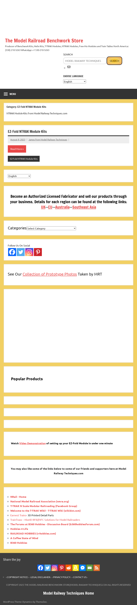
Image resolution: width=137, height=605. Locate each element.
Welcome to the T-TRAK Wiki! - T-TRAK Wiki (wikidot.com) (45, 510)
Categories (17, 228)
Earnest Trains (18, 515)
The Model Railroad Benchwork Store (44, 40)
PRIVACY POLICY (61, 577)
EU (50, 207)
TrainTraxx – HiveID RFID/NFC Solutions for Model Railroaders (45, 519)
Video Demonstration (32, 443)
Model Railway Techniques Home (68, 593)
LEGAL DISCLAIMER (40, 577)
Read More (16, 148)
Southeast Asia (84, 207)
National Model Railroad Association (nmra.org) (39, 501)
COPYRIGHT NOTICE (17, 577)
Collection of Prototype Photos (50, 274)
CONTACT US (79, 577)
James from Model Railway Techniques (47, 139)
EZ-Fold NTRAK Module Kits (27, 131)
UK (43, 207)
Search (68, 54)
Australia (62, 207)
